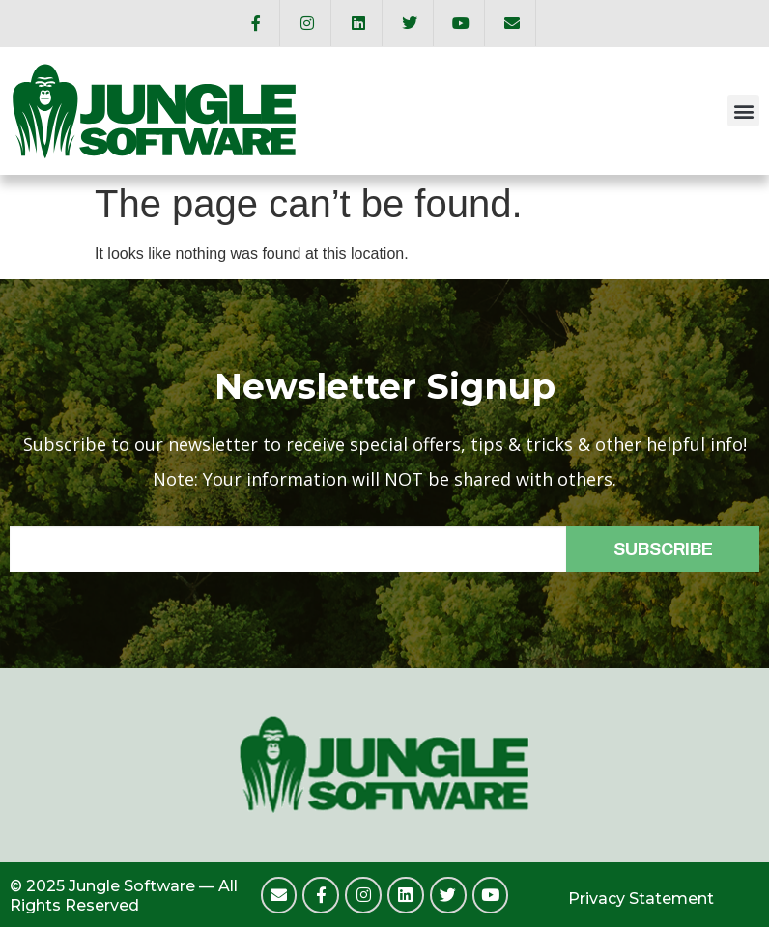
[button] (743, 110)
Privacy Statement (641, 898)
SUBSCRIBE (663, 549)
